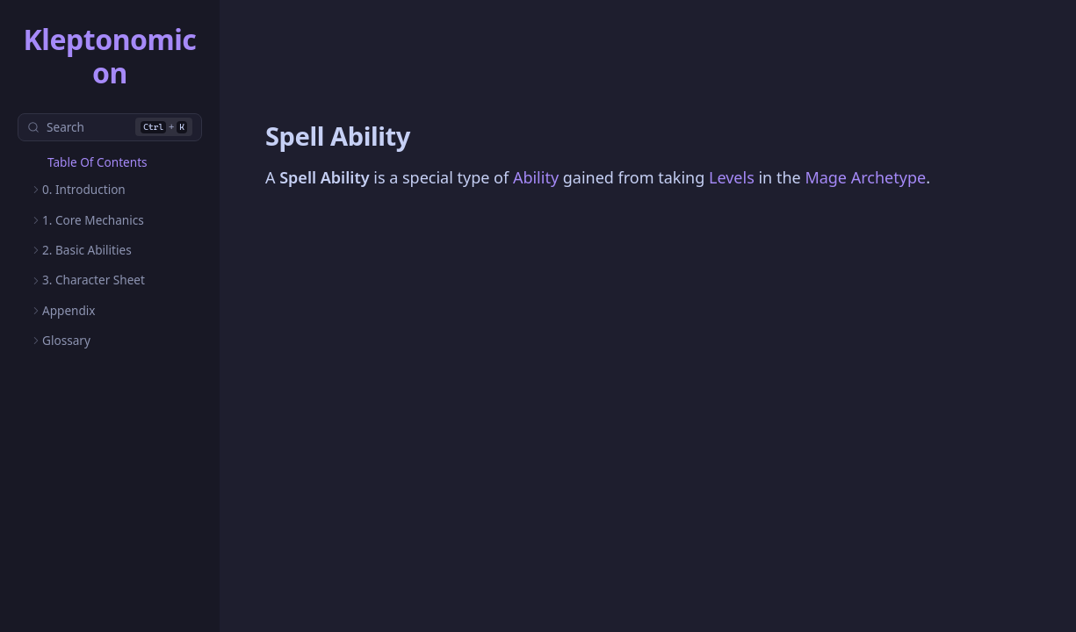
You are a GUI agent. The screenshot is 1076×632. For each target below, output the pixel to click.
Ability (536, 177)
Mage (826, 177)
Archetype (888, 177)
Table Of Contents (97, 162)
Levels (732, 177)
